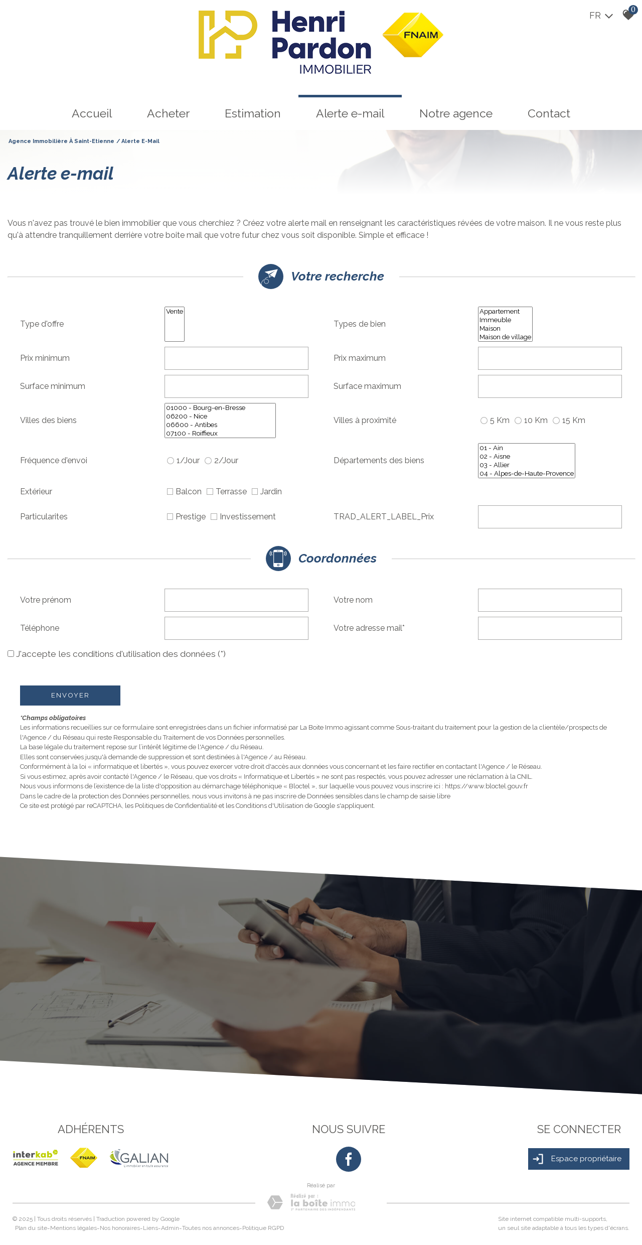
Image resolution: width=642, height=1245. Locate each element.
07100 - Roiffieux (220, 433)
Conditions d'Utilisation (269, 805)
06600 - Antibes (220, 425)
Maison (505, 328)
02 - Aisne (526, 456)
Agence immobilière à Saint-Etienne (61, 141)
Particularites (44, 516)
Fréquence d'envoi (53, 460)
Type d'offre (42, 324)
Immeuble (505, 320)
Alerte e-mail (350, 113)
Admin (170, 1227)
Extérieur (36, 491)
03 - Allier (526, 465)
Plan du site (31, 1227)
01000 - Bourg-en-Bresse (220, 407)
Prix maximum (360, 358)
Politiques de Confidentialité (176, 805)
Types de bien (360, 324)
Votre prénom (45, 600)
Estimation (253, 113)
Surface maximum (367, 386)
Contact (549, 113)
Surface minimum (52, 386)
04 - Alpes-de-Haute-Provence (526, 473)
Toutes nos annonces (210, 1227)
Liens (150, 1227)
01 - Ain (526, 448)
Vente (174, 311)
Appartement (505, 311)
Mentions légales (73, 1227)
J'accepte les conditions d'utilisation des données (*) (121, 654)
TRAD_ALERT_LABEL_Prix (384, 516)
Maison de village (505, 337)
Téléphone (39, 628)
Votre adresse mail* (369, 628)
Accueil (92, 113)
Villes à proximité (365, 420)
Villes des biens (48, 420)
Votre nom (353, 600)
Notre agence (456, 113)
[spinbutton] (237, 358)
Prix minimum (45, 358)
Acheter (168, 113)
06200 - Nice (220, 416)
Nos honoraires (120, 1227)
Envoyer (70, 695)
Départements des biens (379, 460)
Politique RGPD (263, 1227)
